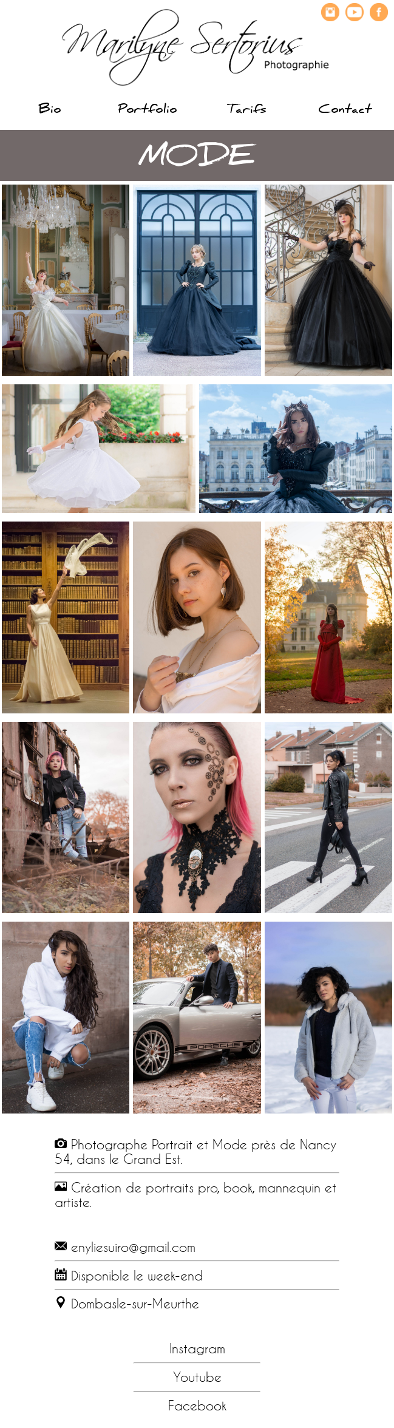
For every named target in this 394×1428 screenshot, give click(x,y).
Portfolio (147, 111)
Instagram (197, 1348)
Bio (49, 111)
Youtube (197, 1377)
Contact (345, 111)
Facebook (197, 1405)
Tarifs (246, 111)
